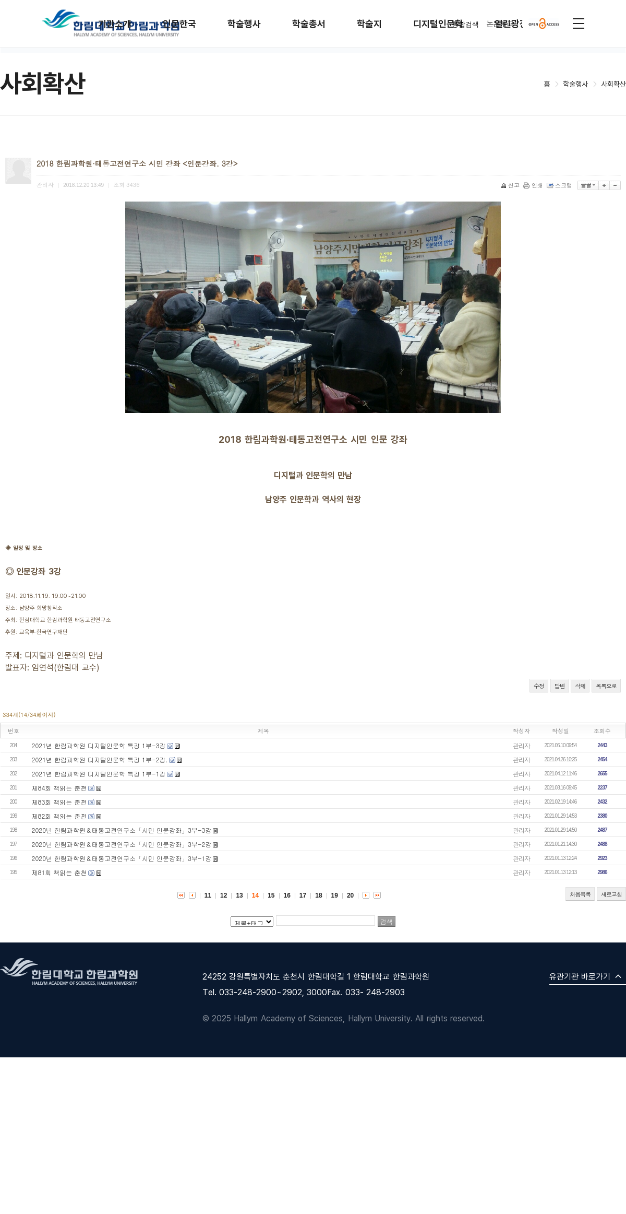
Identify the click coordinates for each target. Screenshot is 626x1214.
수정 (539, 686)
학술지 (369, 23)
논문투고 (500, 23)
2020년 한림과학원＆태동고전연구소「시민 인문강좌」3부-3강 (122, 830)
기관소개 (114, 23)
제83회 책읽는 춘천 (59, 801)
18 (318, 895)
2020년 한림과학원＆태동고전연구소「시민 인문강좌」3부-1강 (122, 858)
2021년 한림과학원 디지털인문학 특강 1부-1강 (99, 773)
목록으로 (606, 686)
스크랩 (560, 185)
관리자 (521, 745)
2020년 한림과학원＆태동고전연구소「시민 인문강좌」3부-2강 (122, 844)
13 (239, 895)
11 (207, 895)
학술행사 (244, 23)
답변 (560, 686)
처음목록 (580, 894)
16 (287, 895)
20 (350, 895)
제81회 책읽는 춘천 (59, 872)
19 (334, 895)
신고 (511, 185)
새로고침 (611, 894)
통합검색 (465, 24)
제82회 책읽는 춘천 (59, 815)
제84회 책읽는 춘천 (59, 787)
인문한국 (179, 23)
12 (223, 895)
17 (302, 895)
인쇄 (534, 185)
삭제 (580, 686)
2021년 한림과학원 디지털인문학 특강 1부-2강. (100, 759)
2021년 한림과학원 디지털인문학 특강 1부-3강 (99, 745)
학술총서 (309, 23)
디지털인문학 (438, 23)
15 (271, 895)
